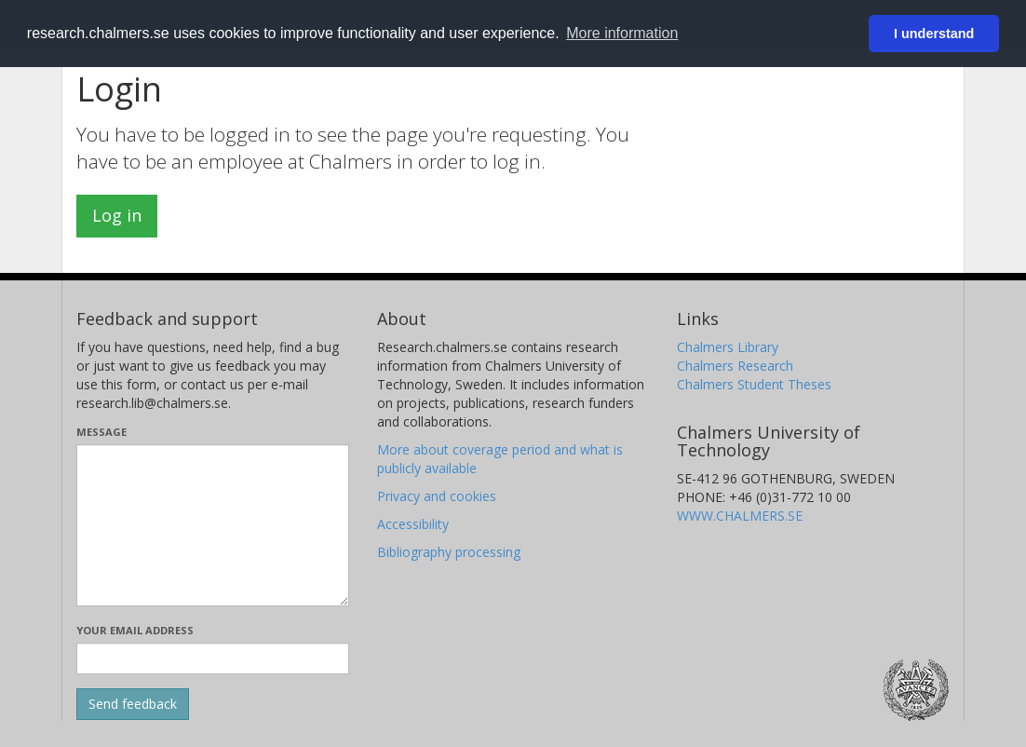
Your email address (135, 630)
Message (101, 432)
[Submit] (132, 704)
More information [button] (622, 33)
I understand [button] (934, 33)
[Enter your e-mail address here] (212, 658)
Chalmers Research (735, 365)
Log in (117, 215)
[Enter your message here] (212, 525)
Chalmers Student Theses (754, 384)
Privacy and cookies (436, 496)
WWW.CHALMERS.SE (740, 515)
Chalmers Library (727, 347)
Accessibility (413, 524)
